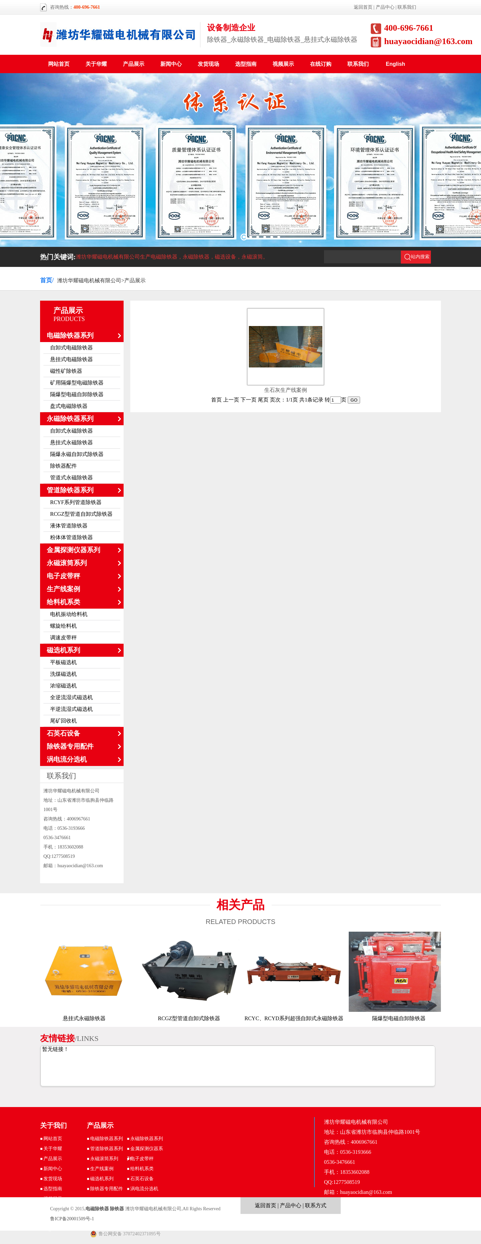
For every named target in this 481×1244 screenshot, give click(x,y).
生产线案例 (63, 589)
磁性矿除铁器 (66, 371)
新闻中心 (171, 64)
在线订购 (320, 64)
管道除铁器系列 (70, 490)
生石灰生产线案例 (285, 390)
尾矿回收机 (63, 721)
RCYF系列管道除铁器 (76, 502)
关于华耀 (96, 64)
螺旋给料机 (63, 626)
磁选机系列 (63, 650)
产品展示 (133, 64)
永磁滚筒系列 (67, 563)
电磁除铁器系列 (70, 335)
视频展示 (283, 64)
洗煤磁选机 (63, 674)
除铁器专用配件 (70, 746)
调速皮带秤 (63, 637)
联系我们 (406, 7)
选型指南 (246, 64)
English (395, 64)
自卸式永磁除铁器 (71, 431)
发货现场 (208, 64)
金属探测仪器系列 (73, 550)
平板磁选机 (63, 662)
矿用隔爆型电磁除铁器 (77, 382)
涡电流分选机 (67, 759)
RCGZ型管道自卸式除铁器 (81, 514)
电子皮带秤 (63, 576)
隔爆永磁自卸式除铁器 (77, 454)
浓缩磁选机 (63, 685)
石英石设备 (63, 733)
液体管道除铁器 (69, 525)
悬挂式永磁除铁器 (71, 442)
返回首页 (363, 7)
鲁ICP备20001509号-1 (72, 1218)
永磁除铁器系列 (70, 418)
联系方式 (315, 1205)
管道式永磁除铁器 (71, 477)
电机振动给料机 (69, 614)
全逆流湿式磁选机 (71, 697)
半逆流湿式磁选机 (71, 709)
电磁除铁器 (97, 1208)
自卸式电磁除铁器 (71, 347)
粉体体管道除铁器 (71, 537)
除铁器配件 (63, 466)
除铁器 (117, 1208)
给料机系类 (63, 602)
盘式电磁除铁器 (69, 406)
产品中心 (385, 7)
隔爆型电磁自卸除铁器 (77, 394)
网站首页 (58, 64)
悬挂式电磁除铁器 (71, 359)
